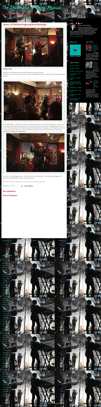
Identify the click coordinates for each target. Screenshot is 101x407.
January (5, 291)
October (5, 313)
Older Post (62, 240)
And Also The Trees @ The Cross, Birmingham (96, 84)
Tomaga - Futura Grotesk (76, 71)
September (6, 276)
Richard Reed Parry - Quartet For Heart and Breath (75, 83)
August (5, 278)
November (5, 263)
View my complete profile (76, 36)
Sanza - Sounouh (74, 65)
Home (34, 240)
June (4, 265)
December (5, 293)
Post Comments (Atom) (37, 247)
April (4, 270)
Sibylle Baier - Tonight (75, 87)
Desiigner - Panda (74, 68)
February (5, 261)
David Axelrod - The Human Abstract (75, 99)
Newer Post (6, 240)
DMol (81, 23)
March (4, 272)
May (4, 259)
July (4, 280)
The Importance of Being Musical (31, 8)
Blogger (61, 403)
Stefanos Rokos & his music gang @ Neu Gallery (96, 65)
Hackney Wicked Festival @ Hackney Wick (96, 47)
